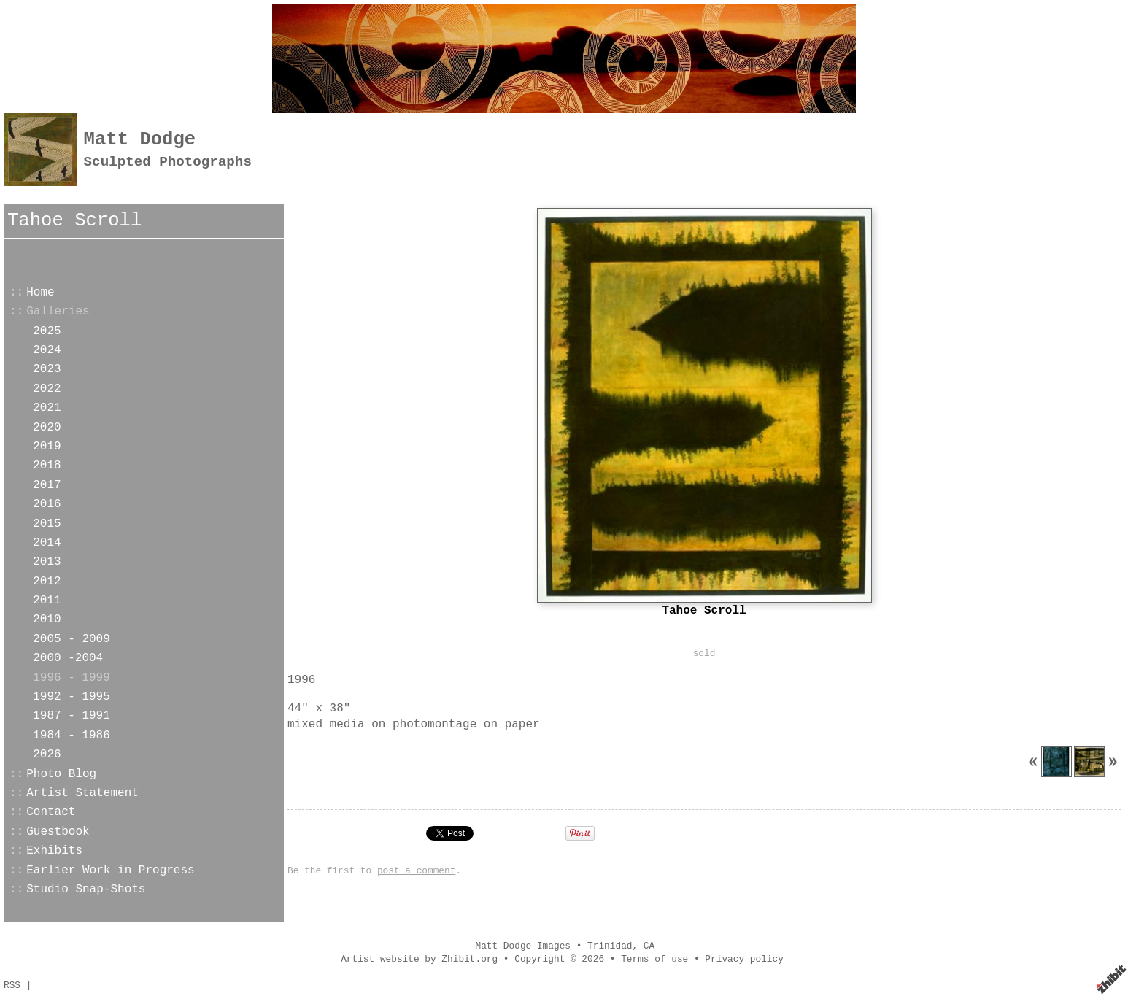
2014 (47, 542)
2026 (47, 754)
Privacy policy (744, 959)
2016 (47, 504)
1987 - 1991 (71, 715)
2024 (47, 350)
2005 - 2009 (71, 639)
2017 (47, 485)
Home (40, 292)
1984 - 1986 (71, 735)
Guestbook (57, 831)
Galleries (57, 311)
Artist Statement (82, 793)
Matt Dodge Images (523, 946)
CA (649, 946)
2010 (47, 619)
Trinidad (609, 946)
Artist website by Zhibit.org (419, 959)
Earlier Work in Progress (110, 870)
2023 (47, 369)
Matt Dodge (140, 139)
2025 (47, 331)
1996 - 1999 (71, 677)
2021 (47, 407)
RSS (12, 985)
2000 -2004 (68, 658)
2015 (47, 523)
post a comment (416, 870)
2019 (47, 446)
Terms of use (654, 959)
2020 (47, 427)
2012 (47, 581)
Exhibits (54, 850)
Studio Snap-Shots (85, 889)
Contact (50, 812)
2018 (47, 465)
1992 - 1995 (71, 696)
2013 (47, 561)
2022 (47, 388)
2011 (47, 600)
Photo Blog (61, 774)
